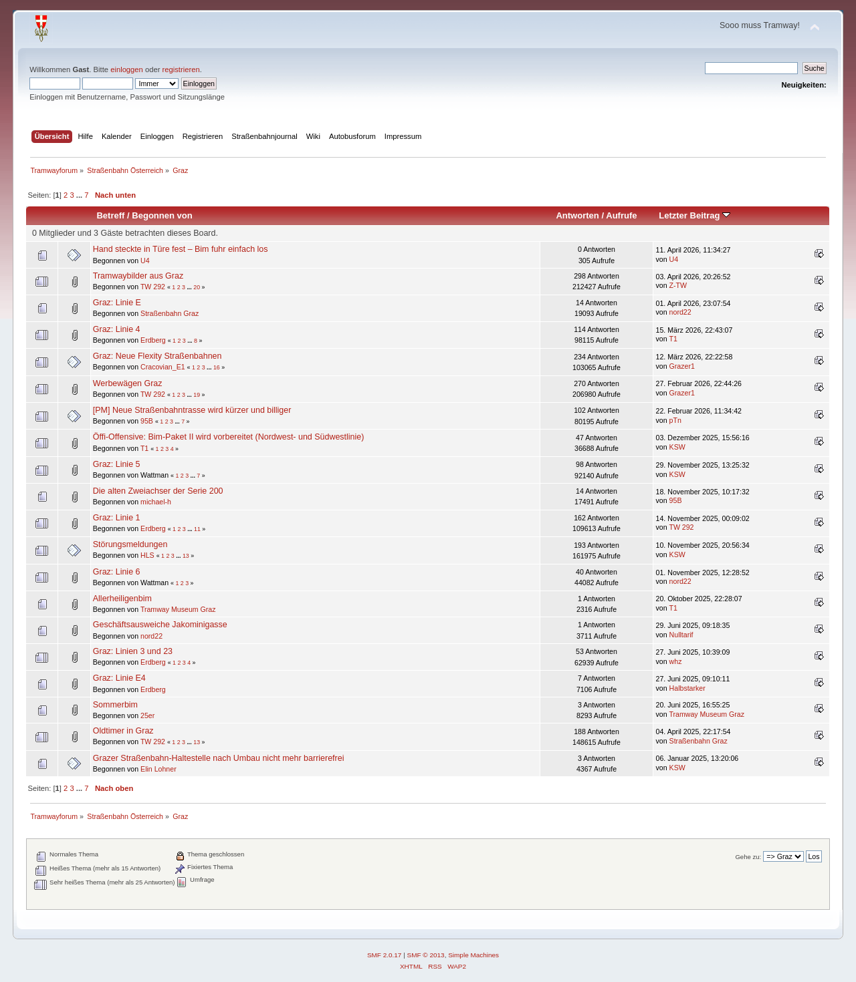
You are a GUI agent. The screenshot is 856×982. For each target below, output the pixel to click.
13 (186, 555)
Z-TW (678, 285)
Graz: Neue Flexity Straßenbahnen (157, 356)
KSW (677, 447)
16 (216, 367)
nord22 (680, 312)
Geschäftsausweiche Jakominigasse (160, 624)
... (80, 195)
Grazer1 (682, 366)
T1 (673, 339)
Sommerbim (115, 704)
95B (146, 421)
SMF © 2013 (426, 955)
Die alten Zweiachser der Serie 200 (158, 491)
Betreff (110, 215)
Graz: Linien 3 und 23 (133, 651)
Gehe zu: (748, 856)
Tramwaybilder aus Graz (138, 276)
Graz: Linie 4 (116, 329)
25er (147, 715)
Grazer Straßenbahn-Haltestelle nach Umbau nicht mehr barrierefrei (218, 758)
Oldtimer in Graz (123, 730)
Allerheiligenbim (122, 598)
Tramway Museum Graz (178, 609)
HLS (147, 555)
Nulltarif (681, 635)
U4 (145, 261)
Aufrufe (621, 215)
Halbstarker (687, 688)
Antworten (577, 215)
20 (196, 287)
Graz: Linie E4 (119, 678)
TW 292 (152, 287)
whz (675, 661)
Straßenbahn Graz (169, 313)
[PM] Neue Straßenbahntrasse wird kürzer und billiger (192, 410)
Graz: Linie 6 (116, 572)
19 (196, 394)
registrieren (181, 69)
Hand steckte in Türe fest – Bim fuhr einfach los (180, 249)
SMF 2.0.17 (384, 955)
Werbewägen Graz (128, 383)
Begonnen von (162, 215)
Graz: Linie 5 (116, 464)
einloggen (126, 69)
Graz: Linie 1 (116, 517)
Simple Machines (473, 955)
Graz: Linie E (117, 302)
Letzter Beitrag (694, 215)
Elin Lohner (158, 769)
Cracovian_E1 (162, 367)
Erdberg (153, 340)
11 (197, 529)
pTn (675, 420)
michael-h (155, 502)
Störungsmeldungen (130, 544)
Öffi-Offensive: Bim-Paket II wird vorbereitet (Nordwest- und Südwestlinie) (228, 437)
